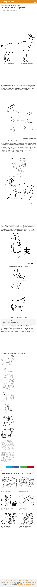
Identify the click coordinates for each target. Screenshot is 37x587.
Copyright (11, 580)
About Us (21, 580)
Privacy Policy (26, 580)
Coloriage (3, 10)
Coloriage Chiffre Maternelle (7, 490)
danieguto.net (7, 1)
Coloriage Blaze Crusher (24, 490)
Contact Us (7, 580)
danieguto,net (8, 327)
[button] (35, 1)
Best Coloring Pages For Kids (28, 584)
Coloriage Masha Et (5, 526)
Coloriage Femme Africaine (7, 508)
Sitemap (30, 580)
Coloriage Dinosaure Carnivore (25, 526)
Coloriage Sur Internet (23, 508)
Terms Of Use (16, 580)
